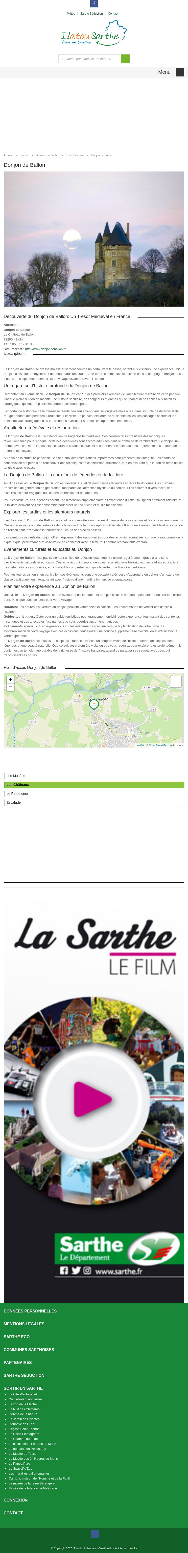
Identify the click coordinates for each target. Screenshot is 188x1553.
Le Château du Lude (23, 1439)
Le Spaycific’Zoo (20, 1468)
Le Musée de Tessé (23, 1454)
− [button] (10, 687)
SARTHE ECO (17, 1337)
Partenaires (18, 1362)
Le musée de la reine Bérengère (32, 1483)
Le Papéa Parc (19, 1463)
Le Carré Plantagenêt (24, 1434)
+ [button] (10, 680)
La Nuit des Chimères (24, 1409)
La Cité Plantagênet (23, 1394)
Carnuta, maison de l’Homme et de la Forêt (39, 1478)
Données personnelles (30, 1311)
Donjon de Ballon (101, 155)
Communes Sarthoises (29, 1350)
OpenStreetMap (158, 745)
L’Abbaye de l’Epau (22, 1424)
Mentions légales (24, 1324)
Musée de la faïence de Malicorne (33, 1488)
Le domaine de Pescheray (27, 1449)
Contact (13, 1513)
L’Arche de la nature (23, 1414)
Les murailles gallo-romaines (29, 1473)
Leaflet (140, 745)
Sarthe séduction (24, 1375)
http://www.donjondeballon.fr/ (46, 349)
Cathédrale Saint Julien (25, 1399)
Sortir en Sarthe (23, 1388)
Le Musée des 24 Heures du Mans (33, 1458)
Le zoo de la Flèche (23, 1404)
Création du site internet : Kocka (117, 1548)
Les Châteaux (75, 155)
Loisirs (24, 155)
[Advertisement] (94, 114)
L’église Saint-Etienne (24, 1429)
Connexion (16, 1500)
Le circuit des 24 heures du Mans (32, 1444)
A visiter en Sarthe (47, 155)
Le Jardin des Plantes (24, 1419)
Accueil (8, 155)
